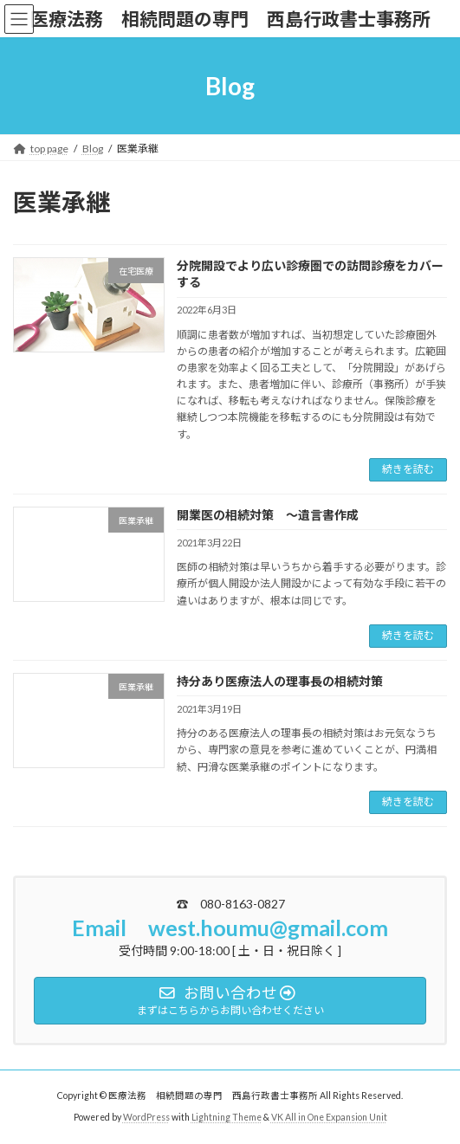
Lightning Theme (226, 1117)
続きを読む (408, 468)
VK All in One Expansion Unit (329, 1117)
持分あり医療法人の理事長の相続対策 (280, 681)
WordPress (146, 1117)
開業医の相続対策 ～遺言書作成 (268, 514)
